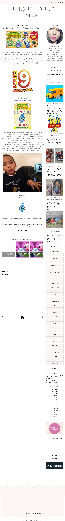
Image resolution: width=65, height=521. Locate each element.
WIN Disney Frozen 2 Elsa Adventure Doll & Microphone (54, 198)
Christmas (55, 287)
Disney (54, 309)
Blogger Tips (55, 272)
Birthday (55, 269)
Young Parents (59, 380)
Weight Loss (55, 363)
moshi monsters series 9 (28, 224)
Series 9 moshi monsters (22, 226)
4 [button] (23, 259)
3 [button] (21, 259)
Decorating (55, 301)
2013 (54, 414)
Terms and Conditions (27, 513)
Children (54, 283)
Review (54, 356)
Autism (54, 258)
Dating (54, 298)
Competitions (55, 290)
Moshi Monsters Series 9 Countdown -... (8, 253)
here (40, 218)
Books (55, 276)
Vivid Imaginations (29, 226)
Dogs (55, 312)
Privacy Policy (39, 513)
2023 (55, 395)
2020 (54, 401)
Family (54, 320)
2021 (55, 399)
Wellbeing (52, 380)
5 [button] (26, 259)
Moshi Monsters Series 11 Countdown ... (22, 253)
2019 (54, 403)
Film (54, 323)
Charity (55, 280)
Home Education (55, 349)
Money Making (55, 352)
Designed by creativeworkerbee (32, 520)
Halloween (55, 341)
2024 (55, 393)
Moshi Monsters (20, 224)
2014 (54, 412)
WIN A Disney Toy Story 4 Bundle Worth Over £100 (55, 134)
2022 (55, 397)
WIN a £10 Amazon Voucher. (55, 103)
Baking (54, 261)
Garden (55, 334)
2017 (54, 406)
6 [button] (28, 259)
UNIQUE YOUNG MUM (32, 12)
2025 (55, 391)
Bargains (54, 265)
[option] (8, 249)
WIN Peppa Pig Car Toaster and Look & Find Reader (54, 231)
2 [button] (18, 259)
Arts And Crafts (55, 254)
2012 (54, 416)
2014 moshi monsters (6, 224)
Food (55, 327)
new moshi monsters (36, 224)
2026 (55, 389)
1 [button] (16, 259)
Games (55, 330)
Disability (55, 305)
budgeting (49, 382)
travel (56, 382)
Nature (55, 378)
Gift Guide (55, 338)
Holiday (55, 345)
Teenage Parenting (55, 359)
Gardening (56, 376)
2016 (54, 408)
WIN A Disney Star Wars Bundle (55, 166)
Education (55, 316)
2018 (54, 404)
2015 (54, 410)
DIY (55, 294)
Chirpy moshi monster (14, 224)
